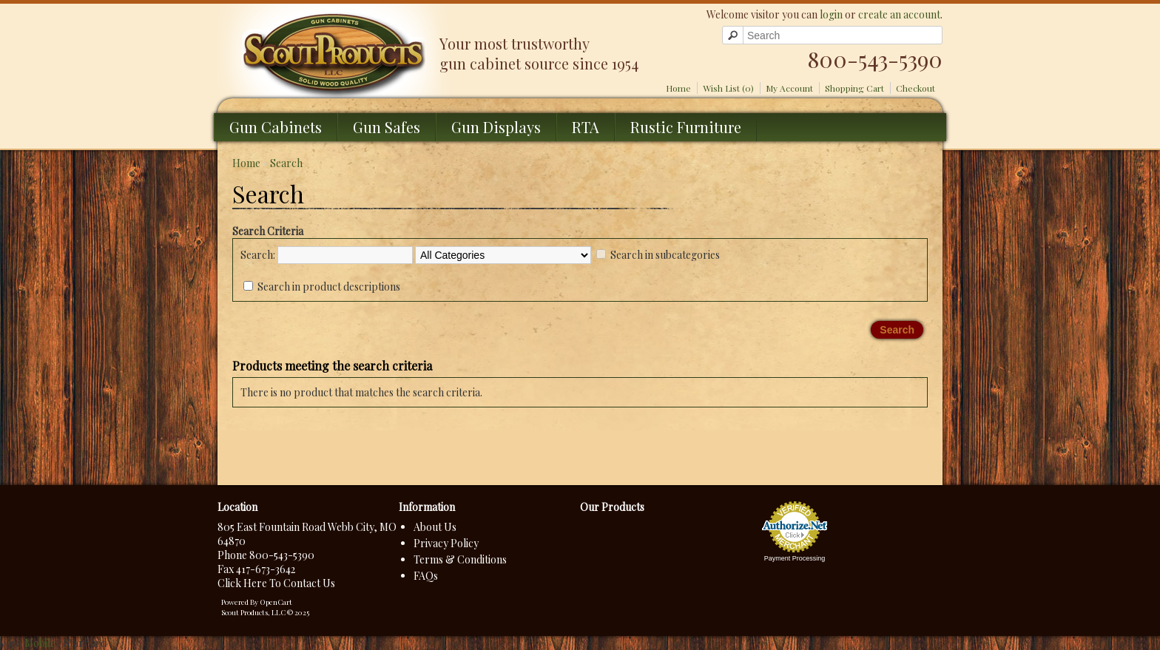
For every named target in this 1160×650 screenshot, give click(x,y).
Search (286, 163)
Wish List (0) (728, 88)
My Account (789, 88)
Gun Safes (386, 127)
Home (678, 88)
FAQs (426, 576)
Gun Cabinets (275, 127)
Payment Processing (795, 558)
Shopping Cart (854, 88)
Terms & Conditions (460, 559)
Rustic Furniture (685, 127)
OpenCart (276, 602)
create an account (899, 14)
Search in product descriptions (328, 287)
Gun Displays (496, 127)
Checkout (915, 88)
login (831, 14)
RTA (585, 127)
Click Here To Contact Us (276, 583)
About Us (435, 527)
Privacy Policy (446, 543)
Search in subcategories (665, 255)
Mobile (39, 643)
